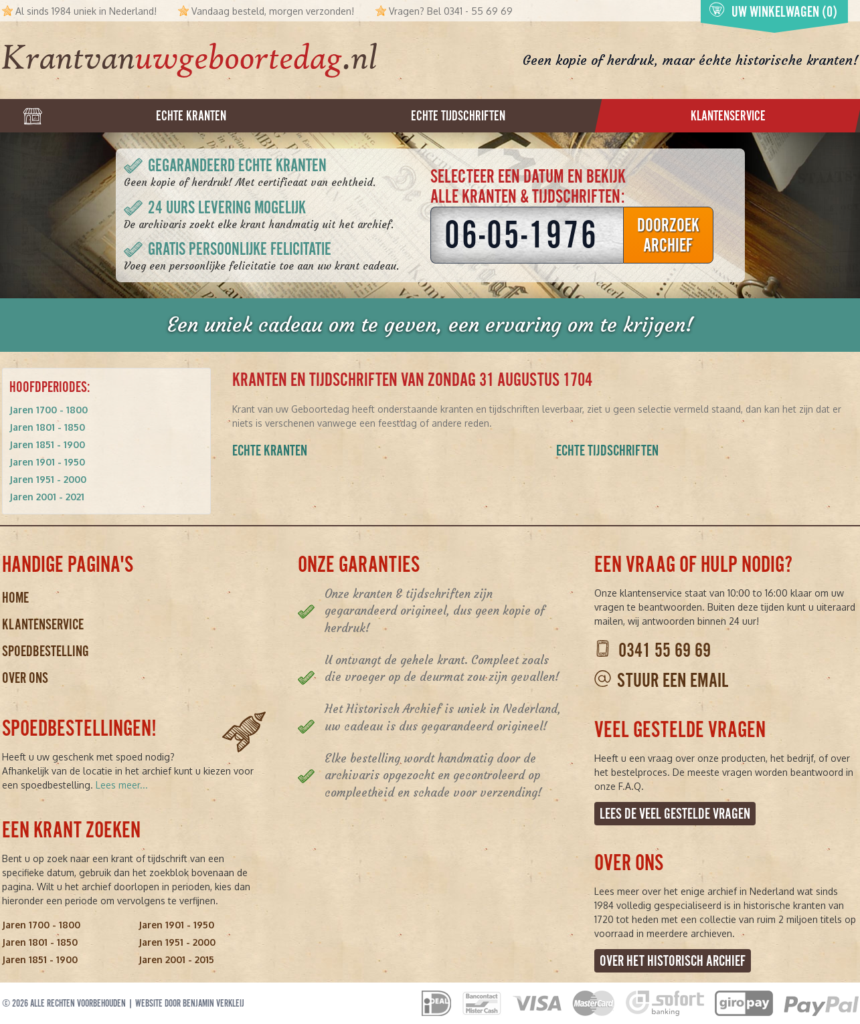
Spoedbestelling (45, 651)
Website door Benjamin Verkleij (189, 1003)
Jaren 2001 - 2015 (176, 959)
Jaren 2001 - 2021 (46, 496)
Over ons (25, 678)
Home (15, 598)
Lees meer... (122, 785)
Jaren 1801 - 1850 (47, 427)
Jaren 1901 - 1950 (47, 462)
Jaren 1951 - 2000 (47, 479)
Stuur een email (672, 680)
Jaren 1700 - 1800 (48, 409)
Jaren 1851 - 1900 (47, 444)
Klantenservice (43, 624)
